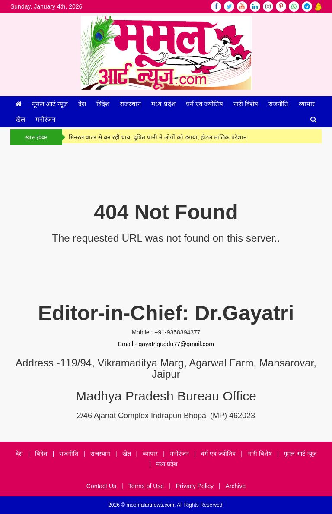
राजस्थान (130, 103)
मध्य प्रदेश (163, 103)
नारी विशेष (245, 103)
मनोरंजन (45, 119)
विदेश (102, 103)
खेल (20, 119)
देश (82, 103)
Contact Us (101, 485)
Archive (236, 485)
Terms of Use (146, 485)
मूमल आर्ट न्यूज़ (50, 103)
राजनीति (278, 103)
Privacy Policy (195, 485)
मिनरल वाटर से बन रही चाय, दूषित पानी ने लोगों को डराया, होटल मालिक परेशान (158, 137)
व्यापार (307, 103)
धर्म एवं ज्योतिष (204, 103)
